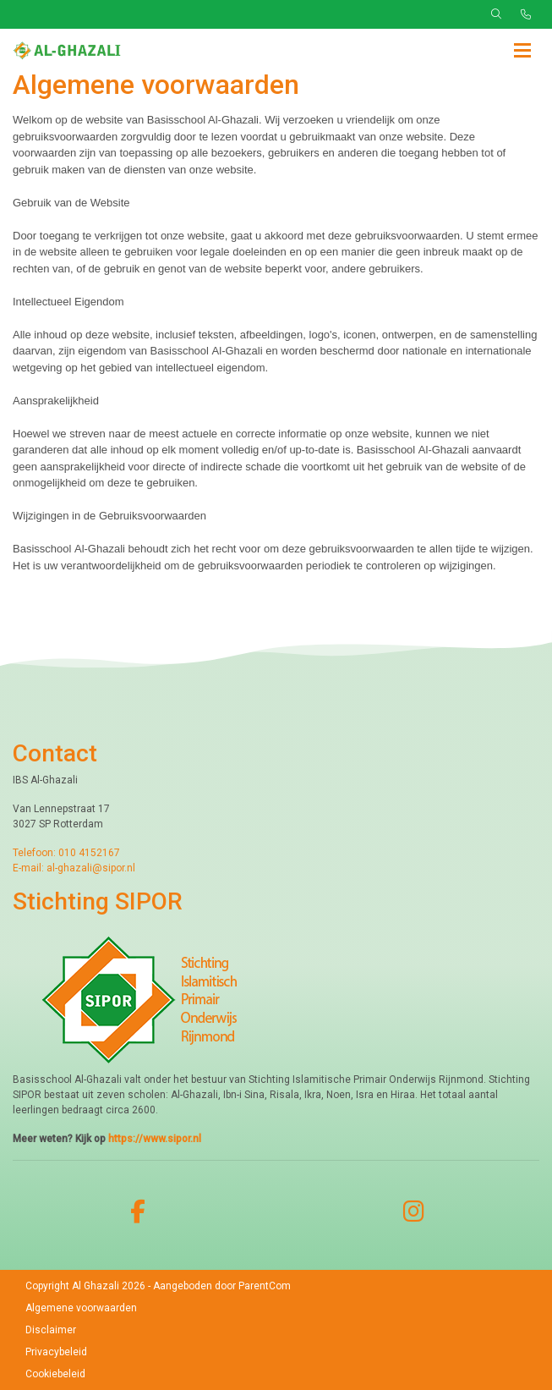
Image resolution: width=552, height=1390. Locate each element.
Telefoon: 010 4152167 (66, 853)
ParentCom (264, 1286)
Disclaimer (50, 1330)
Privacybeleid (56, 1352)
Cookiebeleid (55, 1374)
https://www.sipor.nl (154, 1139)
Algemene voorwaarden (81, 1308)
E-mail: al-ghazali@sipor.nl (74, 868)
